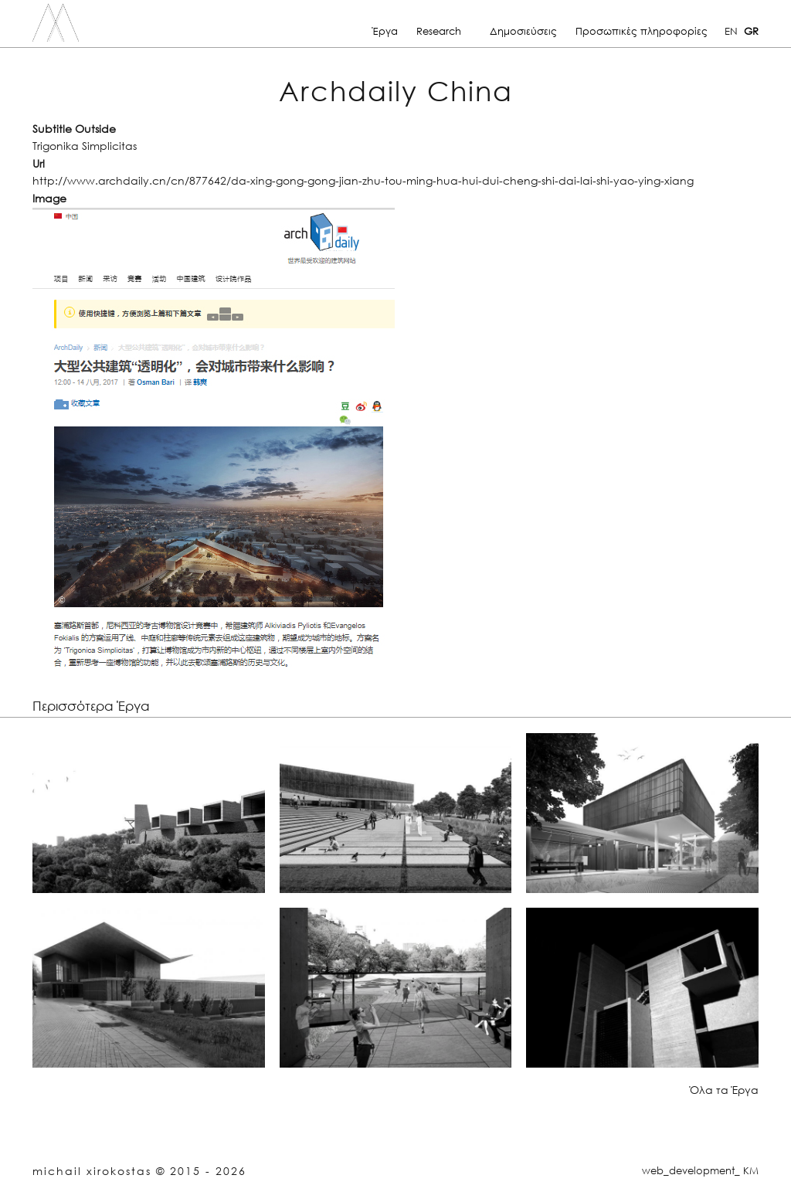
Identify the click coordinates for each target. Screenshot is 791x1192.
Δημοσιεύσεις (523, 31)
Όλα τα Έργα (724, 1089)
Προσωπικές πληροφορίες (641, 31)
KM (751, 1170)
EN (731, 31)
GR (751, 31)
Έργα (385, 31)
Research (440, 32)
